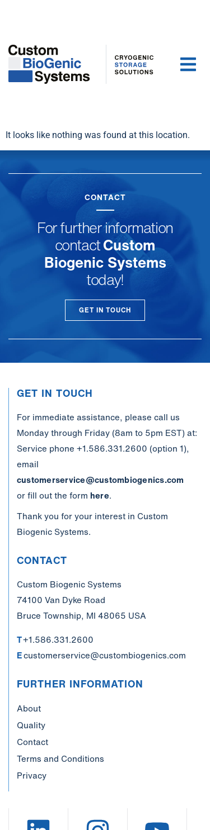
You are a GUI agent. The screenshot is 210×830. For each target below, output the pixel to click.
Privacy (31, 775)
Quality (31, 725)
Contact (32, 742)
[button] (188, 64)
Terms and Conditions (60, 758)
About (29, 708)
